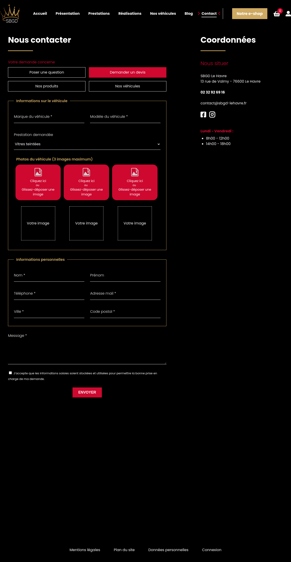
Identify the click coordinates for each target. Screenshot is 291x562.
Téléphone (24, 285)
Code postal (102, 303)
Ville (19, 303)
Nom (19, 266)
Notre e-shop (249, 13)
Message (17, 327)
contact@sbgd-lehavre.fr (224, 103)
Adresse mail (103, 285)
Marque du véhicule (33, 108)
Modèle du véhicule (109, 108)
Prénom (97, 266)
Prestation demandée (33, 126)
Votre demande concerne (31, 62)
